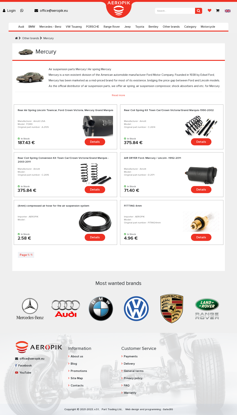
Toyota (139, 27)
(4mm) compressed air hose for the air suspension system (53, 205)
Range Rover (112, 27)
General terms (134, 371)
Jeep (127, 27)
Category (190, 27)
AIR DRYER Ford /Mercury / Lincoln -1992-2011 (152, 158)
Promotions (79, 371)
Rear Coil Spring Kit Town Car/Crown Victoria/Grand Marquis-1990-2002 (169, 110)
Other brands (171, 27)
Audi (21, 27)
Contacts (77, 385)
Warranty (130, 393)
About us (77, 356)
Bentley (153, 27)
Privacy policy (133, 378)
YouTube (23, 373)
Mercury (48, 38)
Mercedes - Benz (50, 27)
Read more (118, 95)
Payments (131, 356)
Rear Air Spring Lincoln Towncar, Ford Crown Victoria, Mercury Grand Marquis (65, 110)
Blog (74, 364)
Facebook (23, 365)
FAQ (126, 385)
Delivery (129, 364)
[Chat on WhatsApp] (22, 10)
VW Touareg (74, 27)
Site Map (77, 378)
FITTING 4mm (133, 205)
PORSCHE (92, 27)
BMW (32, 27)
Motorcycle (208, 27)
